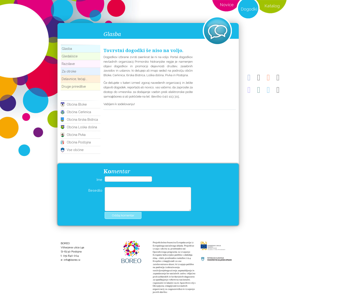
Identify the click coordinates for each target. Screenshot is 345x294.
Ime (99, 180)
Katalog (272, 5)
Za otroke (69, 71)
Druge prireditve (74, 86)
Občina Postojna (79, 142)
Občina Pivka (76, 135)
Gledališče (70, 56)
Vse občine (75, 150)
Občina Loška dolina (82, 127)
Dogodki (249, 9)
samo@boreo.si (114, 96)
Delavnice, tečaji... (74, 79)
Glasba (67, 48)
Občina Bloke (77, 104)
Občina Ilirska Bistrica (82, 119)
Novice (227, 4)
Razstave (68, 64)
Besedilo (95, 190)
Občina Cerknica (79, 112)
